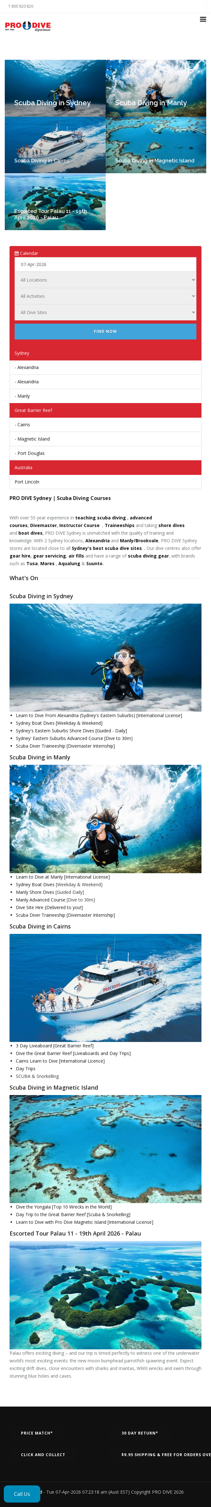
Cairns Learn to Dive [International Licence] (60, 1061)
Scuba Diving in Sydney (52, 103)
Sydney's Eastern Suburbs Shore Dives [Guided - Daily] (71, 731)
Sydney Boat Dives (35, 884)
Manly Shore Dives (35, 892)
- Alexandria (27, 367)
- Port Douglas (30, 453)
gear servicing (49, 556)
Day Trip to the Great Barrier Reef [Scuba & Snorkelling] (73, 1214)
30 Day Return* (140, 1433)
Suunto (94, 563)
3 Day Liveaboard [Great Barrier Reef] (55, 1046)
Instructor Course (79, 525)
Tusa (32, 563)
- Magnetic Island (32, 439)
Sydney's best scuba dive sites (107, 548)
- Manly (22, 396)
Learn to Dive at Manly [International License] (63, 877)
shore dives (171, 525)
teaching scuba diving (100, 518)
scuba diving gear (148, 556)
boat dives (30, 533)
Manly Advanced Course (40, 900)
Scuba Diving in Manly (151, 103)
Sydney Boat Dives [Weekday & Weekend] (59, 723)
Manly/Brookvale (139, 541)
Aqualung (69, 563)
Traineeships (120, 525)
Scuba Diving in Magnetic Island (155, 161)
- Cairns (22, 424)
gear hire (20, 556)
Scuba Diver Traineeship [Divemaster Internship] (65, 746)
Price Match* (37, 1433)
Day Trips (26, 1068)
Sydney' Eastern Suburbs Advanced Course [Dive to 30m (73, 738)
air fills (76, 556)
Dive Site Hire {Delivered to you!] (49, 907)
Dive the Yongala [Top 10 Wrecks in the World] (64, 1207)
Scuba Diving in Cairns (41, 161)
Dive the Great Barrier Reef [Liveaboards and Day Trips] (73, 1053)
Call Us (22, 1493)
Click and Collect (43, 1454)
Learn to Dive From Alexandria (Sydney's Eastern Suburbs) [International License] (99, 715)
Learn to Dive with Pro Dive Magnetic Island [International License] (84, 1222)
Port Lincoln (27, 482)
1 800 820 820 (20, 6)
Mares (47, 563)
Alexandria (97, 541)
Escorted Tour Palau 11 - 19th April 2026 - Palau (50, 214)
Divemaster (43, 525)
